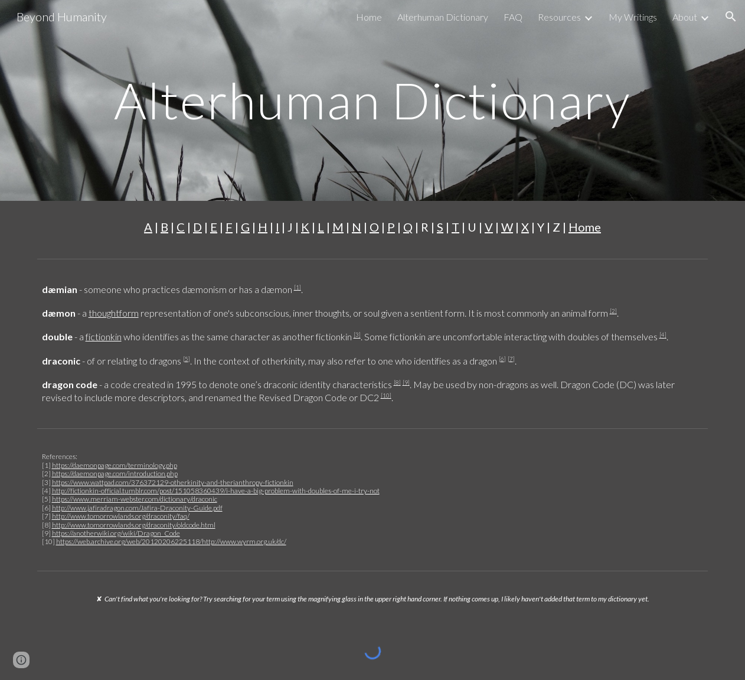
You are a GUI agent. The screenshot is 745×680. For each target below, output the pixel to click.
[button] (731, 16)
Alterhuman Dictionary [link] (442, 16)
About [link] (684, 16)
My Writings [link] (633, 16)
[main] (372, 100)
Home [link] (369, 16)
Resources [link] (559, 16)
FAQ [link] (513, 16)
